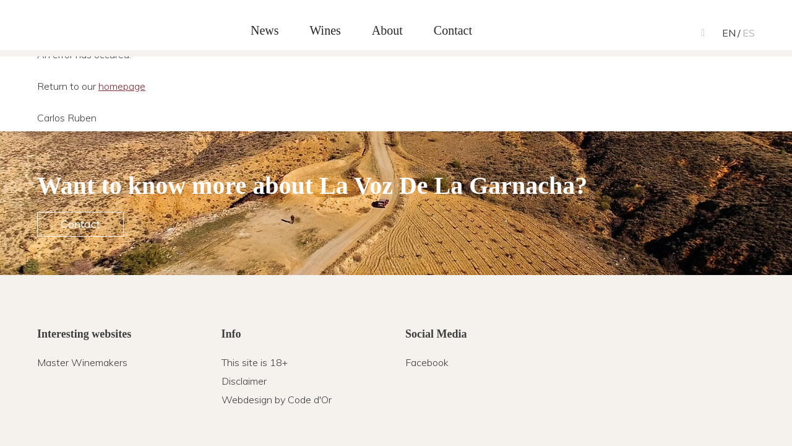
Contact (80, 224)
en (729, 33)
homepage (121, 86)
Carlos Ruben (99, 26)
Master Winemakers (82, 362)
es (748, 33)
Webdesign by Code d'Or (277, 399)
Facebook (427, 362)
